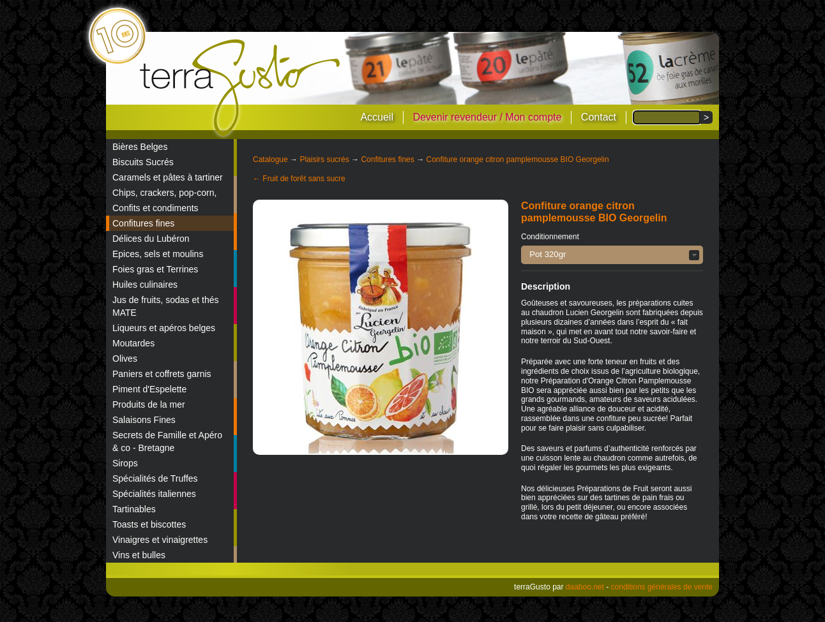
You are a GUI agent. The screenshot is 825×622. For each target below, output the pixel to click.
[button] (612, 255)
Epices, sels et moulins (157, 254)
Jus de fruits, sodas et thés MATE (165, 306)
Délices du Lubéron (151, 238)
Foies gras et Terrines (155, 269)
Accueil (376, 117)
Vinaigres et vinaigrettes (160, 540)
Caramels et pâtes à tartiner (167, 177)
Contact (598, 117)
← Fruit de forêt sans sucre (299, 178)
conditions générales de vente (662, 586)
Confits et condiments (155, 208)
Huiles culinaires (145, 284)
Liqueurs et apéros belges (163, 328)
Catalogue (270, 159)
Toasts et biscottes (149, 524)
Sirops (125, 463)
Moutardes (133, 343)
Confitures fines (143, 223)
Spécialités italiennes (154, 494)
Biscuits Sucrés (143, 162)
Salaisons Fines (144, 420)
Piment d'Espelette (149, 389)
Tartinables (134, 509)
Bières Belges (139, 147)
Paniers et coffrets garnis (161, 374)
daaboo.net (585, 586)
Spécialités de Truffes (155, 478)
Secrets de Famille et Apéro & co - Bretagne (167, 441)
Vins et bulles (138, 555)
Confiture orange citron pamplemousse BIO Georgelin (517, 159)
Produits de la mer (148, 404)
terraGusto (241, 88)
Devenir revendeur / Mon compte (487, 117)
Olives (124, 358)
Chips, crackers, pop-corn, (164, 193)
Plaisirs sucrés (324, 159)
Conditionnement (550, 236)
